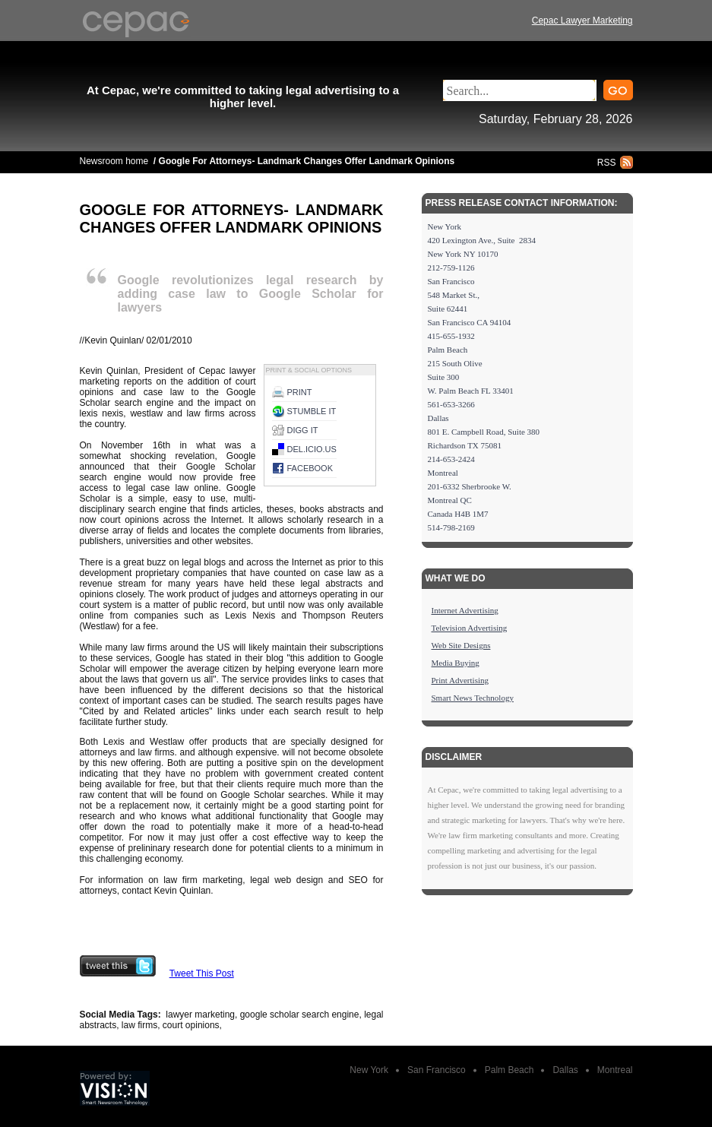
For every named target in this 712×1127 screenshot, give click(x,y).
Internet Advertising (465, 610)
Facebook (310, 468)
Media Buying (455, 662)
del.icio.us (312, 449)
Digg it (302, 430)
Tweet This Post (201, 973)
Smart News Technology (473, 697)
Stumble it (312, 411)
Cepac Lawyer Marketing (582, 20)
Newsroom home (114, 161)
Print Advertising (460, 680)
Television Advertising (470, 627)
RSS (606, 162)
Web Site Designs (461, 645)
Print (299, 392)
